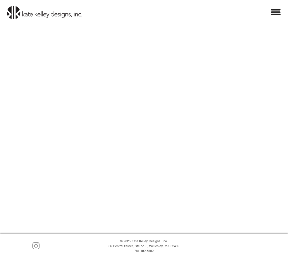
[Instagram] (36, 246)
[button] (276, 12)
